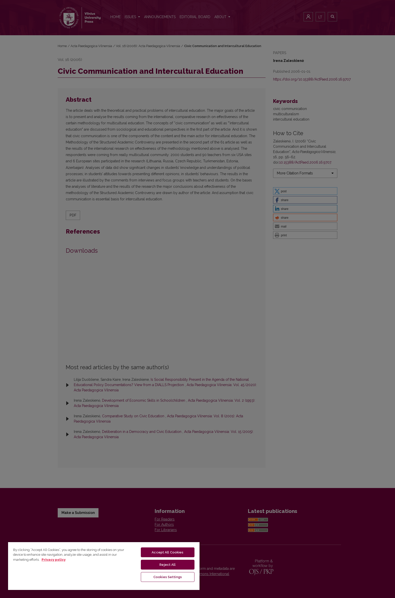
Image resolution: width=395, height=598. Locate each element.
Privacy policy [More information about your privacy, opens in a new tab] (53, 560)
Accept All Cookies (167, 552)
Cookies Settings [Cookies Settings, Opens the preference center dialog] (167, 577)
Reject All (167, 565)
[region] (104, 566)
